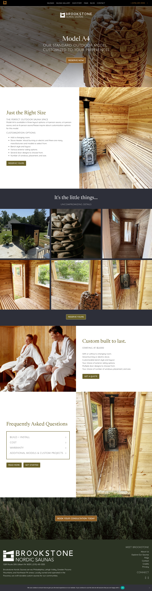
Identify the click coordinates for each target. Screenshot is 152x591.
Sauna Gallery (63, 3)
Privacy (145, 567)
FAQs (86, 3)
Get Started (31, 465)
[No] (149, 588)
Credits (146, 564)
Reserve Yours (16, 163)
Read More (14, 465)
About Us (145, 551)
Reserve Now (76, 60)
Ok (123, 587)
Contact (101, 3)
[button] (38, 437)
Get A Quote (90, 376)
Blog (92, 3)
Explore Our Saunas (140, 554)
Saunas (50, 3)
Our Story (77, 3)
